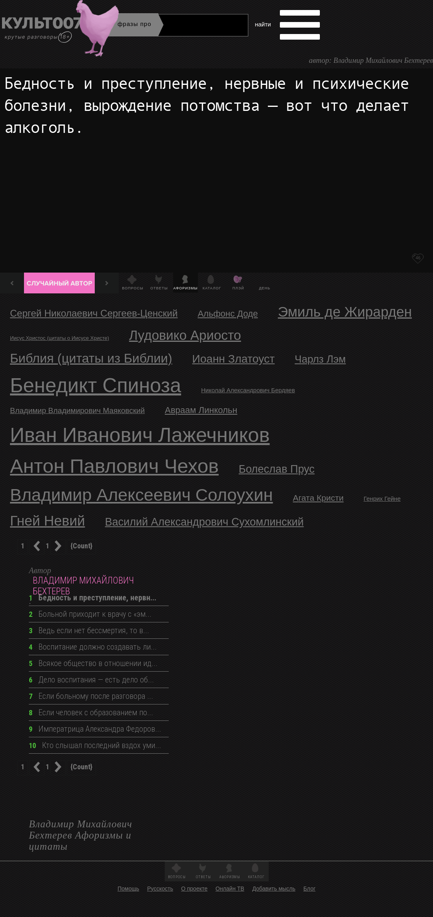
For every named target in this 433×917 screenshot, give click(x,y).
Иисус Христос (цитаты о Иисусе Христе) (59, 338)
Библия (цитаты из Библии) (91, 358)
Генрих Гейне (382, 498)
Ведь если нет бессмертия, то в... (89, 630)
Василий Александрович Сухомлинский (204, 522)
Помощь (128, 888)
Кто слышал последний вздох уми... (95, 745)
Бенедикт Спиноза (95, 385)
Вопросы (132, 288)
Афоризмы (186, 288)
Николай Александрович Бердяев (248, 390)
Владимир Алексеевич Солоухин (141, 494)
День (265, 288)
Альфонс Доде (228, 314)
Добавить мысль (273, 888)
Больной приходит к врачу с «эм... (90, 614)
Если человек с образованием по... (91, 712)
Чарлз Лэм (320, 359)
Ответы (159, 288)
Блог (309, 888)
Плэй (238, 288)
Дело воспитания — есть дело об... (91, 679)
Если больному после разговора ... (91, 696)
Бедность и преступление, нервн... (92, 597)
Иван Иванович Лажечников (139, 435)
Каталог (212, 288)
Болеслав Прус (277, 469)
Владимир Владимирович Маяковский (77, 410)
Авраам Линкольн (201, 410)
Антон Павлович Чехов (114, 466)
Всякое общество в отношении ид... (93, 663)
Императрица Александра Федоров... (95, 729)
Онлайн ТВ (230, 888)
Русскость (160, 888)
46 (417, 258)
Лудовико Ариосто (185, 335)
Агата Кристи (318, 497)
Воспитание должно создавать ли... (93, 647)
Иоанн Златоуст (233, 359)
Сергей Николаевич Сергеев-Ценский (94, 313)
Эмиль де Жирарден (345, 311)
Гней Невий (47, 520)
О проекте (194, 888)
